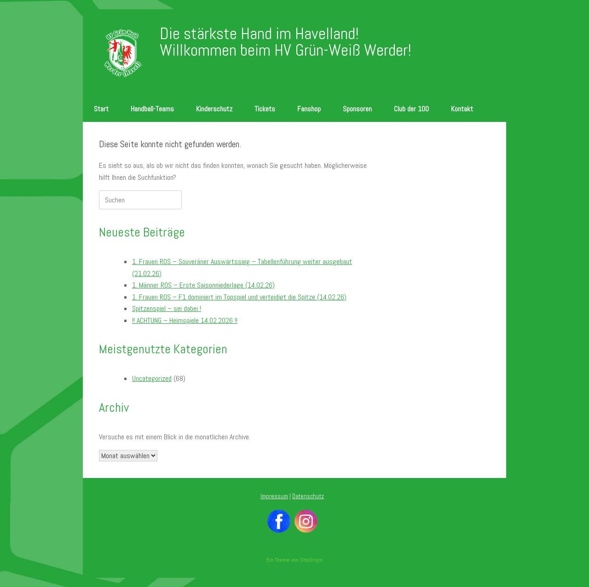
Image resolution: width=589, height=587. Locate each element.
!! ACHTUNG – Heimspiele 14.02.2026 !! (184, 320)
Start (101, 109)
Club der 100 (411, 109)
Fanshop (309, 109)
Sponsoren (357, 109)
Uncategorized (152, 378)
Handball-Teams (152, 109)
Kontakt (462, 109)
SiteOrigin (311, 560)
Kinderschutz (214, 109)
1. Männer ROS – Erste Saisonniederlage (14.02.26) (203, 285)
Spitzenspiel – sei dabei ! (166, 308)
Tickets (264, 109)
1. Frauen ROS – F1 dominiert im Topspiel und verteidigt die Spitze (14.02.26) (239, 297)
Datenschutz (308, 496)
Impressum (274, 496)
